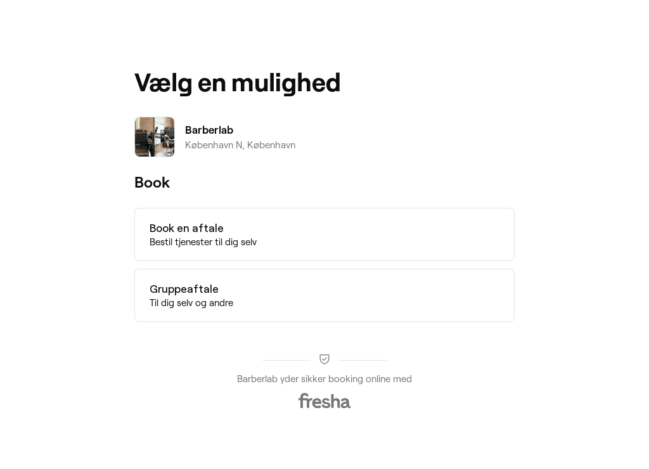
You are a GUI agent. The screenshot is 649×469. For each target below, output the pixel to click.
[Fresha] (324, 400)
